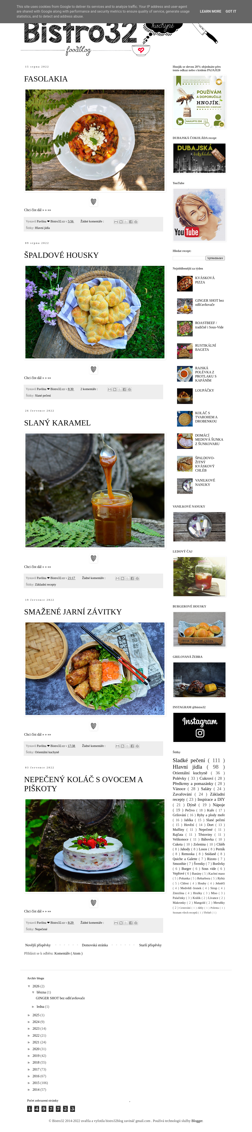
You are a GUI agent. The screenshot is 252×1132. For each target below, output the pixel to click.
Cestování (185, 907)
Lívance (213, 898)
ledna (41, 1006)
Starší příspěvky (150, 945)
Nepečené (41, 929)
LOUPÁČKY (204, 390)
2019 (36, 1056)
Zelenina (200, 844)
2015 (36, 1083)
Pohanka (185, 878)
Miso (215, 893)
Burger (187, 869)
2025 (36, 1015)
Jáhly (200, 907)
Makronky (180, 902)
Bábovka (208, 839)
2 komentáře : (89, 389)
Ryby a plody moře (211, 815)
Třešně (207, 912)
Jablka (189, 820)
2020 (36, 1049)
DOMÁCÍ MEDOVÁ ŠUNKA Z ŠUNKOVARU (209, 439)
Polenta (215, 907)
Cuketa (178, 844)
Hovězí (190, 825)
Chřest (185, 883)
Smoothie (180, 864)
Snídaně (211, 854)
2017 (36, 1069)
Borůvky (219, 864)
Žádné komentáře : (92, 221)
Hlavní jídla (42, 228)
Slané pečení (43, 395)
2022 (36, 1035)
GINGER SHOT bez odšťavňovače (60, 998)
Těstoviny (206, 834)
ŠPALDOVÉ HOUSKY (61, 255)
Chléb (221, 844)
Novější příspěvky (38, 945)
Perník (220, 849)
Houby (203, 883)
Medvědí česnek (191, 888)
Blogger (196, 1121)
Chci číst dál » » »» (37, 210)
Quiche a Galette (186, 859)
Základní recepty (45, 584)
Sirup (214, 888)
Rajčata (179, 834)
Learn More (210, 11)
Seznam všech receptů (185, 912)
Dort (211, 825)
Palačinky (179, 898)
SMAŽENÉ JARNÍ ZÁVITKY (73, 611)
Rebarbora (204, 878)
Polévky (180, 778)
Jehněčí (220, 883)
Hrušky (198, 893)
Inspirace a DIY (211, 799)
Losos (203, 849)
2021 (36, 1042)
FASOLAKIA (46, 78)
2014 (36, 1089)
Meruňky (219, 902)
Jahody (185, 849)
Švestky (200, 864)
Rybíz (221, 878)
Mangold (200, 902)
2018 (36, 1062)
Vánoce (180, 788)
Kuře (211, 810)
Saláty (207, 788)
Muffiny (179, 829)
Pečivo (190, 810)
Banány (197, 873)
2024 (36, 1022)
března (42, 992)
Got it (230, 11)
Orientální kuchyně (47, 752)
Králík (197, 898)
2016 (36, 1076)
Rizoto (212, 859)
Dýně (193, 805)
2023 (36, 1028)
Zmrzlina (179, 893)
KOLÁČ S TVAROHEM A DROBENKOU (206, 417)
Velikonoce (181, 839)
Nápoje (219, 805)
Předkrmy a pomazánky (194, 783)
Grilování (180, 815)
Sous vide (209, 869)
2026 (36, 986)
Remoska (189, 854)
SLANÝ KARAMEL (57, 423)
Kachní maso (216, 873)
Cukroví (207, 778)
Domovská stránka (95, 945)
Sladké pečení (190, 760)
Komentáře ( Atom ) (69, 953)
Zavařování (183, 794)
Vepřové (179, 873)
